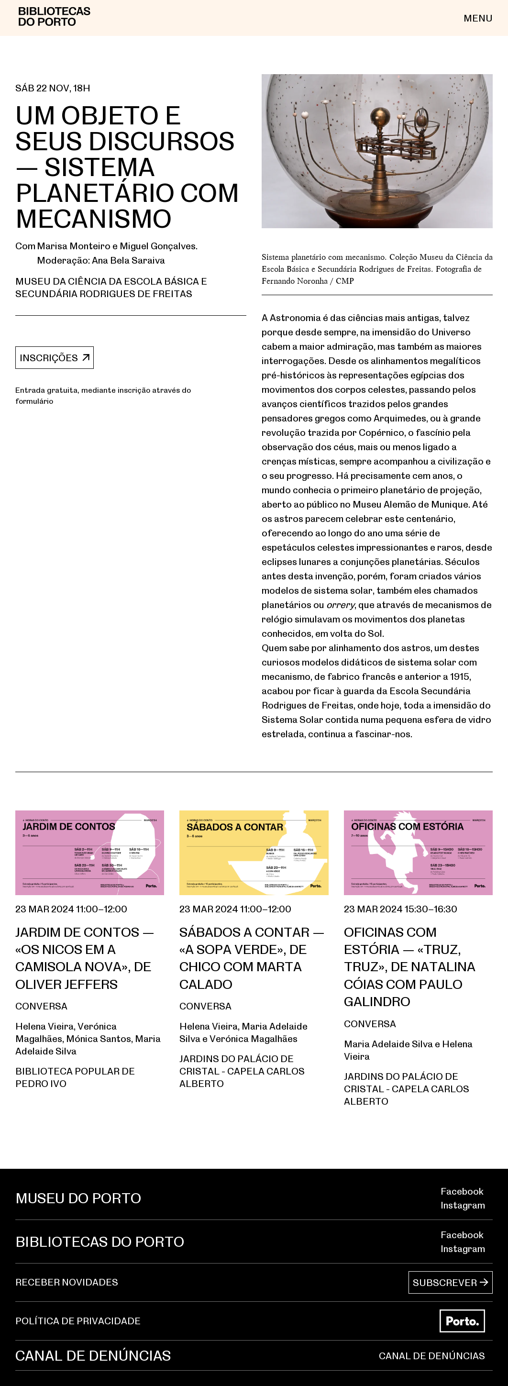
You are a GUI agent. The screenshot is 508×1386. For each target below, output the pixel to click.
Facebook (462, 1191)
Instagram (463, 1205)
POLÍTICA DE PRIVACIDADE (78, 1321)
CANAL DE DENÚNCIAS (432, 1356)
